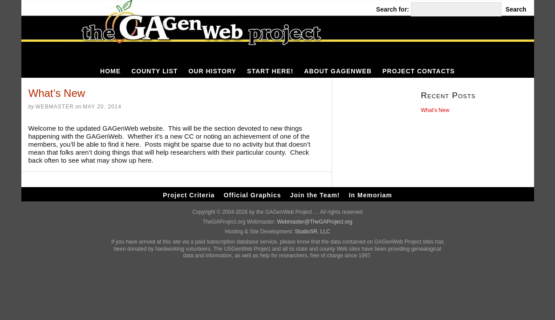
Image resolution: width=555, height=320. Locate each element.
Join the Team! (315, 195)
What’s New (435, 110)
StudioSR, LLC (312, 231)
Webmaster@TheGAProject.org (314, 222)
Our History (212, 71)
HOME (110, 71)
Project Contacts (418, 71)
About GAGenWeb (338, 71)
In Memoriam (370, 195)
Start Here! (270, 71)
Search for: (392, 9)
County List (154, 71)
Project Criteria (189, 195)
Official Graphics (252, 195)
